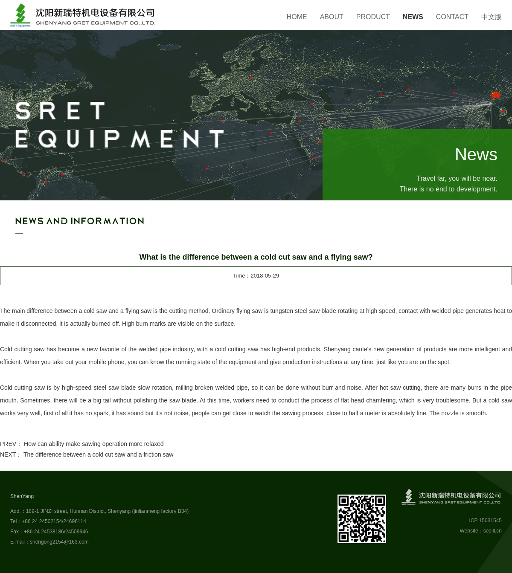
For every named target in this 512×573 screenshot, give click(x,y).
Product (373, 16)
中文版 (491, 16)
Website (469, 531)
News (413, 16)
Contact (452, 16)
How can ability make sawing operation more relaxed (94, 443)
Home (297, 16)
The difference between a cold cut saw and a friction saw (98, 454)
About (331, 16)
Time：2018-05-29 (256, 275)
